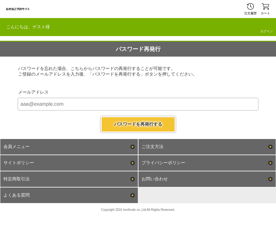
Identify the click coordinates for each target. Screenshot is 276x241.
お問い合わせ (155, 178)
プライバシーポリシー (163, 162)
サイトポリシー (18, 162)
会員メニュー (16, 146)
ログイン (266, 31)
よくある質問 (16, 194)
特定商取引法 (16, 178)
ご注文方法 (152, 146)
